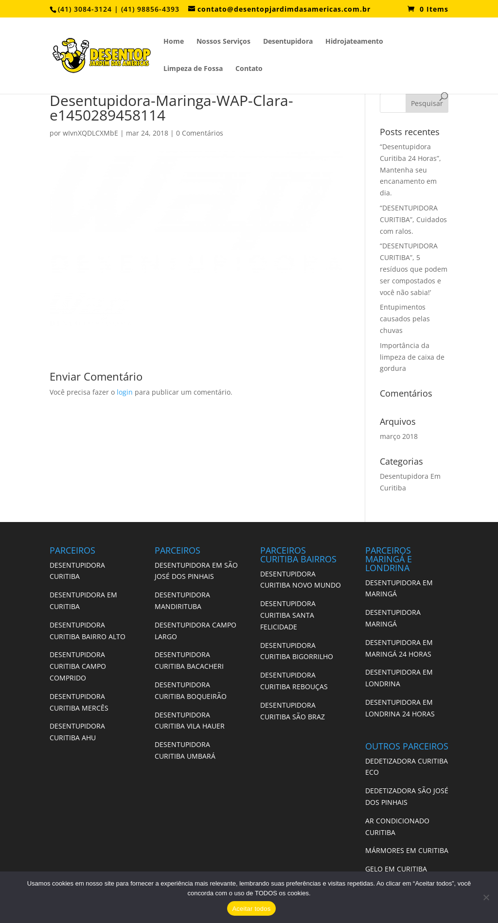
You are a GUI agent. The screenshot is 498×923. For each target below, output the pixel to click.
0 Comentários (199, 133)
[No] (486, 897)
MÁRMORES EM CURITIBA (406, 850)
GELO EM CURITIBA (396, 868)
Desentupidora (288, 42)
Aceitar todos (251, 908)
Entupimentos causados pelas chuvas (405, 318)
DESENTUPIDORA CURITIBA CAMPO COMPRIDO (78, 666)
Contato (249, 69)
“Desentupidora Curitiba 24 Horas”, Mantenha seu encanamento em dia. (410, 169)
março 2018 (399, 436)
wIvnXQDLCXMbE (90, 133)
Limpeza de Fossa (193, 69)
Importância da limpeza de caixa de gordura (412, 357)
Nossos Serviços (223, 42)
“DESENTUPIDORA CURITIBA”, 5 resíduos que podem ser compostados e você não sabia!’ (413, 268)
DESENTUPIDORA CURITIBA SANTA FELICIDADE (288, 615)
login (125, 392)
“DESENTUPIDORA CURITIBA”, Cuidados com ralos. (413, 219)
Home (173, 42)
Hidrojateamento (354, 42)
